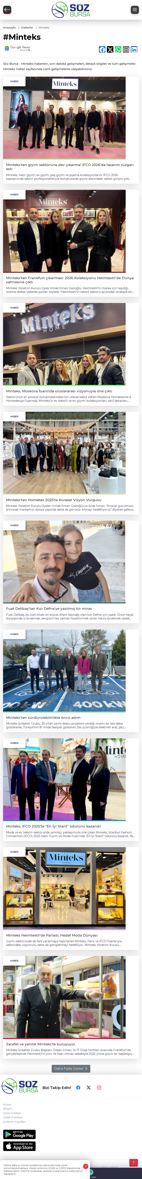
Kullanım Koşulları (14, 1121)
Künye (7, 1104)
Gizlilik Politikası (12, 1117)
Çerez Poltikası (12, 1113)
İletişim (7, 1108)
